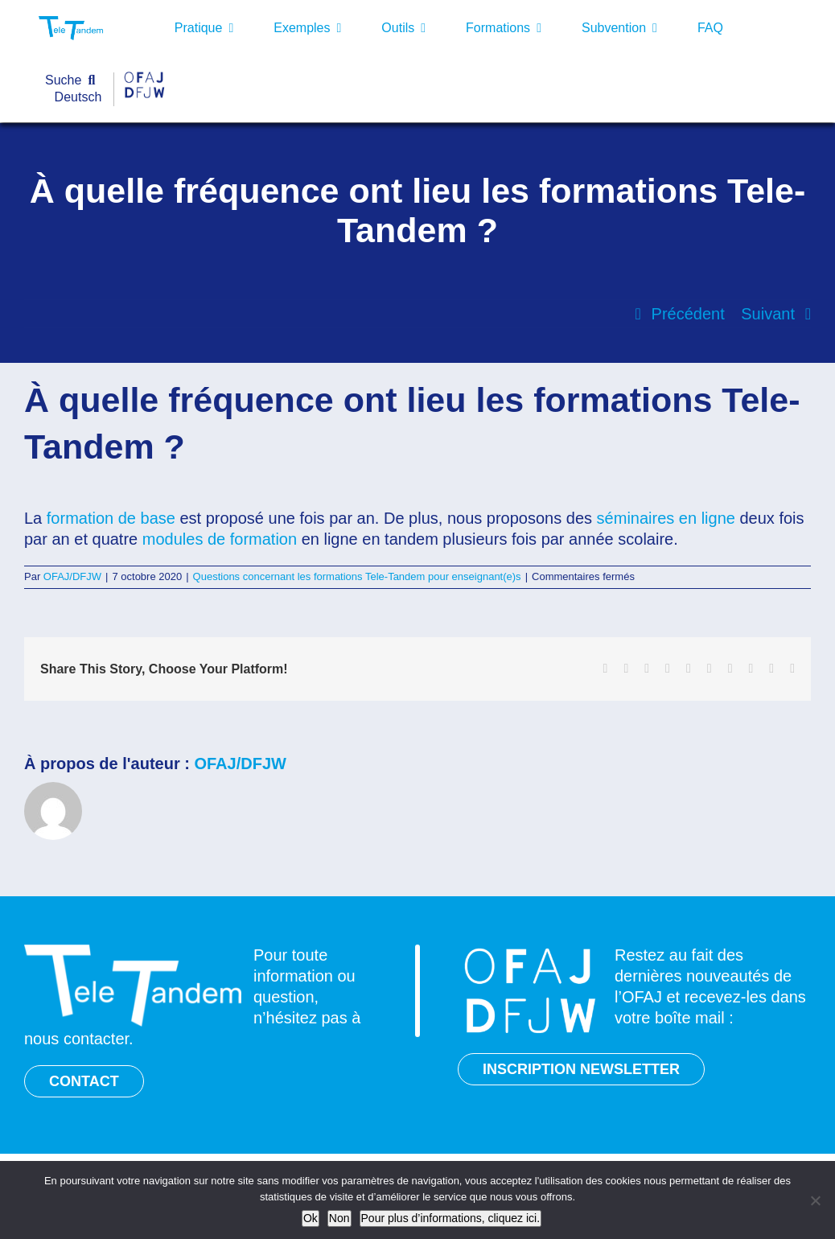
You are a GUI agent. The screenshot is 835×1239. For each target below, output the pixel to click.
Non (339, 1218)
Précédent (688, 314)
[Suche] (73, 80)
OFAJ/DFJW (72, 576)
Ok (310, 1218)
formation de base (111, 518)
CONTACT (84, 1081)
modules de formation (219, 539)
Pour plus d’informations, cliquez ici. (451, 1218)
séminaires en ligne (666, 518)
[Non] (815, 1200)
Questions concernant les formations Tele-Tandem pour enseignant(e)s (357, 576)
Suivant (768, 314)
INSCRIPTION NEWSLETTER (581, 1069)
